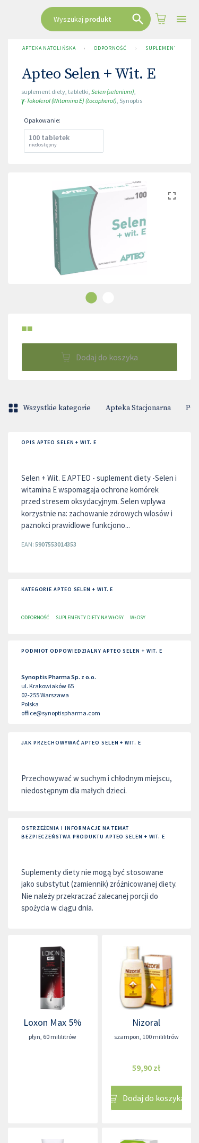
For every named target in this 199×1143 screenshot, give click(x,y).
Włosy (137, 617)
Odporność (110, 48)
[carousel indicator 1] (91, 297)
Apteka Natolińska (49, 48)
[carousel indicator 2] (108, 297)
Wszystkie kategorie (50, 408)
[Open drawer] (181, 19)
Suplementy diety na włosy (90, 617)
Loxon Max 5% (52, 1022)
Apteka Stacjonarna (138, 408)
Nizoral (146, 1022)
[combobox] (96, 19)
